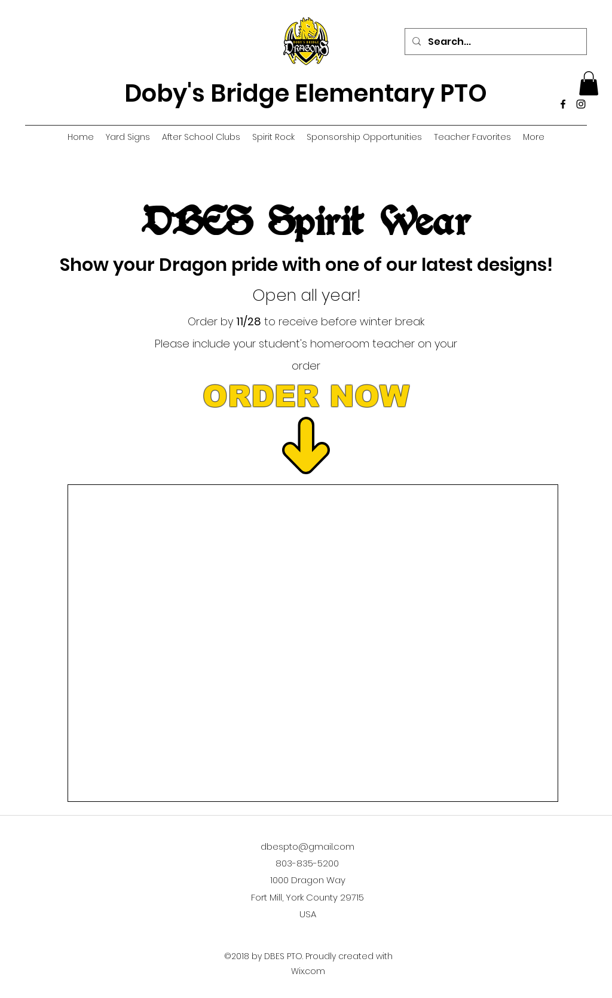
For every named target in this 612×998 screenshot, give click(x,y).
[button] (589, 83)
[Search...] (494, 42)
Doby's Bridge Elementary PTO (305, 93)
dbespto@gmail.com (307, 846)
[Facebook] (563, 104)
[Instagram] (581, 104)
